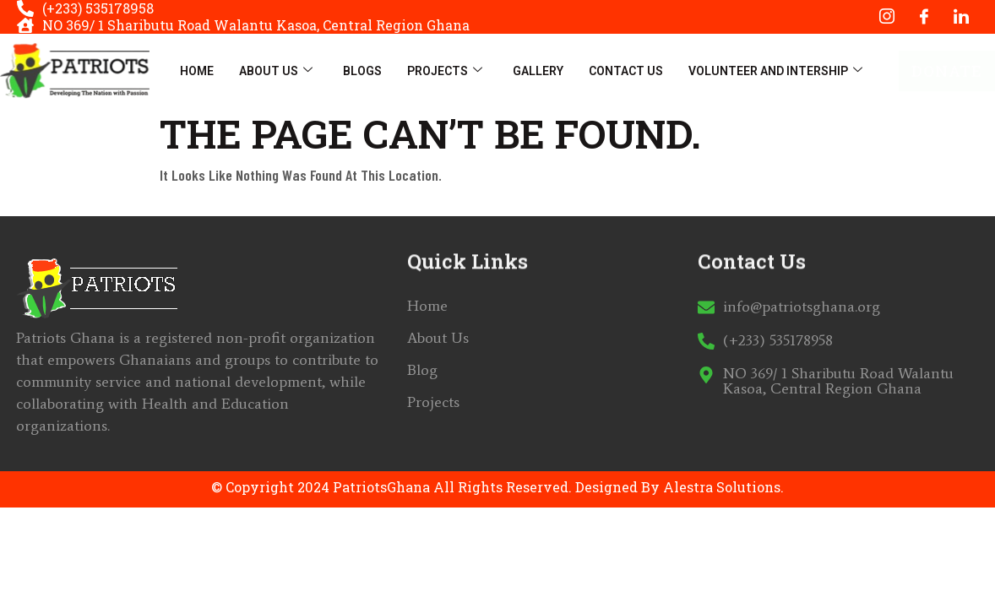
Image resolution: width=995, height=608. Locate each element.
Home (197, 71)
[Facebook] (924, 17)
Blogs (362, 71)
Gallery (538, 71)
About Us (276, 71)
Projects (444, 71)
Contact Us (626, 71)
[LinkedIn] (961, 17)
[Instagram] (887, 17)
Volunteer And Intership (775, 71)
